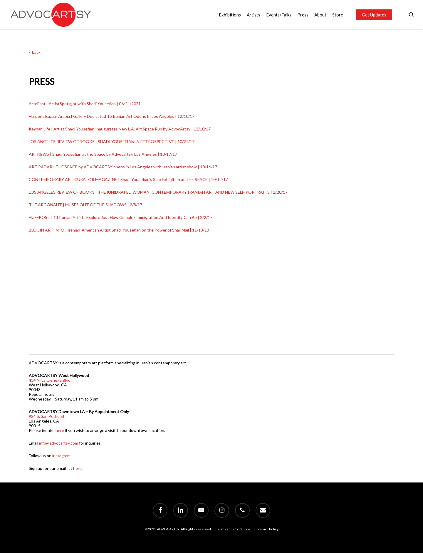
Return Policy (268, 529)
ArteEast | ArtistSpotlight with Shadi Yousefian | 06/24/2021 (85, 103)
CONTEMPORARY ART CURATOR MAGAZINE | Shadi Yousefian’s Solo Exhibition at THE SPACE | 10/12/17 (128, 179)
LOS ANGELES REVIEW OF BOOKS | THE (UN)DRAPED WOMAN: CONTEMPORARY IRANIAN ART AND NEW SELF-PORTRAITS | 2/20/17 (158, 192)
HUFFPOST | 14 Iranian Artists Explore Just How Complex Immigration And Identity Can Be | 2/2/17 (120, 217)
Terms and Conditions (233, 529)
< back (35, 52)
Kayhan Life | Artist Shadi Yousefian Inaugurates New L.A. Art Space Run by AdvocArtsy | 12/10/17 (120, 128)
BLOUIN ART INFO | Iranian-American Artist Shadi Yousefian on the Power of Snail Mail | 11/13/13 (119, 229)
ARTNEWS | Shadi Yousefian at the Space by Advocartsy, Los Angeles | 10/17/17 (103, 154)
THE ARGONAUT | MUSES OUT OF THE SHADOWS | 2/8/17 (85, 204)
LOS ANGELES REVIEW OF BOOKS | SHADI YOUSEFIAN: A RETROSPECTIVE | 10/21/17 (111, 141)
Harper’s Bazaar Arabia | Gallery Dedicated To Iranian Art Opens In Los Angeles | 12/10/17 (111, 116)
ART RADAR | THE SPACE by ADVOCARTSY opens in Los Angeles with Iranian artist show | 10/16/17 (123, 166)
